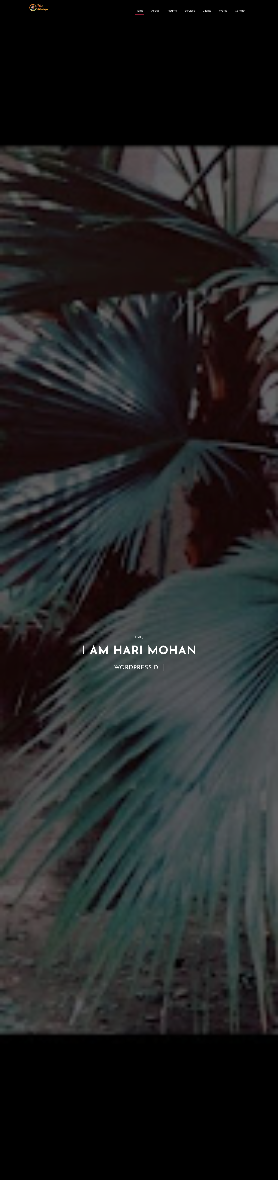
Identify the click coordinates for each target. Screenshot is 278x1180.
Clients (207, 10)
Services (190, 10)
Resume (172, 10)
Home (139, 10)
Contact (240, 10)
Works (223, 10)
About (155, 10)
